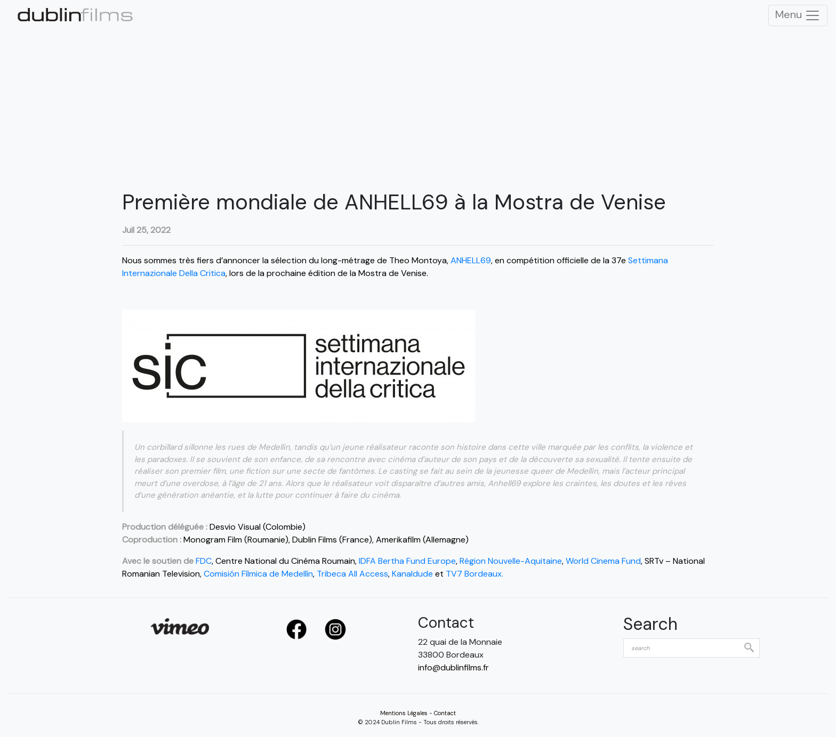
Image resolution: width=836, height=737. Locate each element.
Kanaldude (412, 573)
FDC (204, 560)
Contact (445, 713)
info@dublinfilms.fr (453, 667)
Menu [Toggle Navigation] (798, 15)
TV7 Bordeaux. (474, 573)
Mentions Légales (404, 713)
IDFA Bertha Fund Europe (407, 560)
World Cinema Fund (603, 560)
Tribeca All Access (351, 573)
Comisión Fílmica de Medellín (258, 573)
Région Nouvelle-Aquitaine (511, 560)
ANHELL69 (471, 260)
